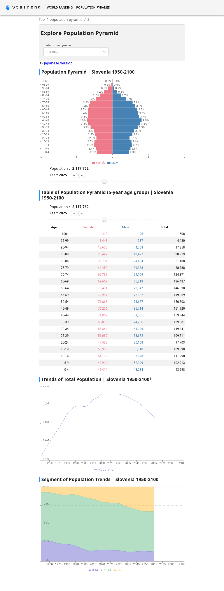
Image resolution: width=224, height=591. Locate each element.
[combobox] (46, 51)
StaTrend (27, 7)
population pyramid (66, 19)
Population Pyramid (93, 7)
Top (42, 19)
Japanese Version (58, 63)
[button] (74, 175)
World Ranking (60, 7)
